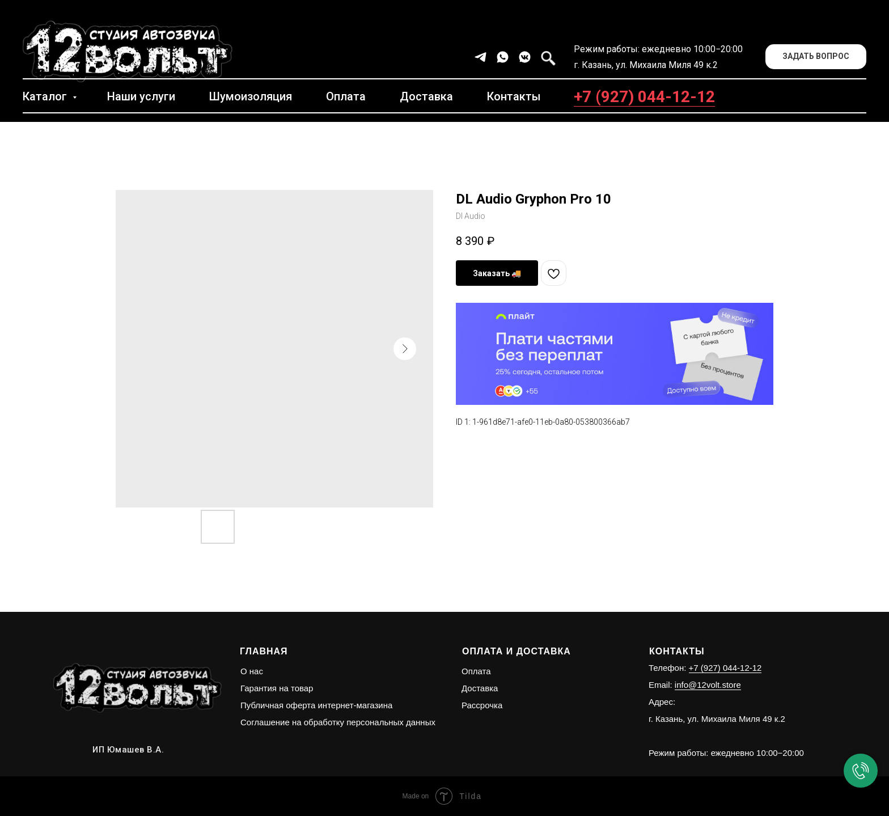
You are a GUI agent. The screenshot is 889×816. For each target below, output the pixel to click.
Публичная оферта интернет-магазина (316, 705)
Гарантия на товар (276, 688)
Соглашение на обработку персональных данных (337, 722)
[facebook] (547, 57)
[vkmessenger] (525, 57)
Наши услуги (141, 96)
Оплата (346, 96)
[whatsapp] (503, 57)
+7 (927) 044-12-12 (644, 96)
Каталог (46, 96)
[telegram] (480, 57)
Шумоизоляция (250, 96)
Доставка (426, 96)
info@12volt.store (708, 685)
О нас (251, 671)
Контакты (514, 96)
